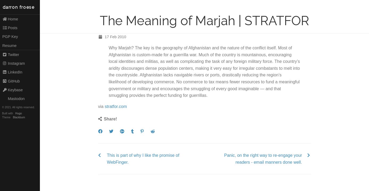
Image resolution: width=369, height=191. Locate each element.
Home (10, 19)
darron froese (19, 7)
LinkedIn (12, 72)
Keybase (12, 90)
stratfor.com (116, 106)
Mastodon (13, 99)
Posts (10, 28)
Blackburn (19, 117)
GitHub (11, 81)
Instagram (13, 63)
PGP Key (10, 36)
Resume (9, 46)
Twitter (10, 55)
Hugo (18, 113)
